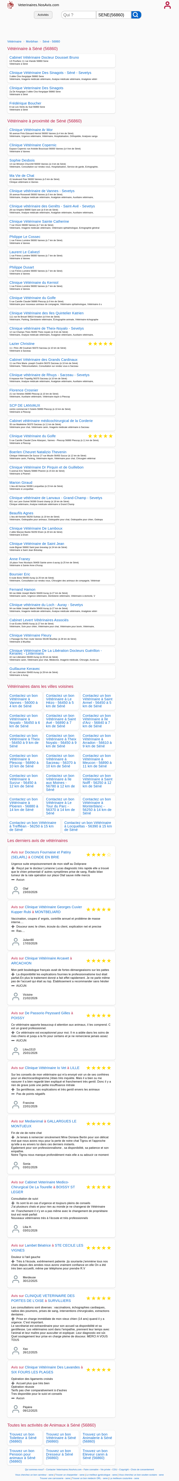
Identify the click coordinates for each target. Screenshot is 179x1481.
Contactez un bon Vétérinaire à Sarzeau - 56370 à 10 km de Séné (61, 761)
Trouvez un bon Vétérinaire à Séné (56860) (61, 1437)
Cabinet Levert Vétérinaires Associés (39, 620)
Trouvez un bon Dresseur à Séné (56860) (59, 1454)
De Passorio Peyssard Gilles (47, 1013)
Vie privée (105, 1469)
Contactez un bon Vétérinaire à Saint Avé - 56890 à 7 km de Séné (61, 721)
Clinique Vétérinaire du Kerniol (33, 282)
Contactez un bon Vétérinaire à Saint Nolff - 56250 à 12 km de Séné (98, 781)
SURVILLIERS (59, 1301)
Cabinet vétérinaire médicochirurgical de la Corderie (51, 420)
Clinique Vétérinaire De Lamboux (35, 528)
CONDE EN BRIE (45, 857)
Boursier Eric (19, 574)
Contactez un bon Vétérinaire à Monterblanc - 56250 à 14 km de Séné (97, 806)
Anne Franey (19, 559)
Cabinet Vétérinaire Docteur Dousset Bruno (44, 57)
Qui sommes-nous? (34, 1469)
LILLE (75, 1068)
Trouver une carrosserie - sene (55, 1478)
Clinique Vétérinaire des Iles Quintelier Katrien (46, 313)
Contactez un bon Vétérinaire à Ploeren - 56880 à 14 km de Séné (23, 804)
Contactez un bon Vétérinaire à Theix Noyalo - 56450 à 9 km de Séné (61, 741)
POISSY (17, 1018)
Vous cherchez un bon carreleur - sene (34, 1475)
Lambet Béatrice (38, 1245)
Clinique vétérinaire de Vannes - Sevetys (42, 190)
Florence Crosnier (23, 390)
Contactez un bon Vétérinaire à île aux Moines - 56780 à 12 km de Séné (60, 783)
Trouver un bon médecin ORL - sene (90, 1478)
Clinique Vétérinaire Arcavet (47, 958)
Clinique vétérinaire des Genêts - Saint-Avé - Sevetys (52, 206)
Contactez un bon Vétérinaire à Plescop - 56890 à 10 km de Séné (24, 761)
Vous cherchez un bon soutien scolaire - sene (141, 1475)
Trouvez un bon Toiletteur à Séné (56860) (23, 1437)
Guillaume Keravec (24, 668)
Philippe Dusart (21, 267)
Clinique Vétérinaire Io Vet (45, 1068)
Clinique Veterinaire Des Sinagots (36, 88)
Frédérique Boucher (25, 103)
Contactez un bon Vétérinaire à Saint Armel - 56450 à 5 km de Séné (98, 701)
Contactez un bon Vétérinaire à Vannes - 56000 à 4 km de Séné (23, 701)
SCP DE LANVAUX (24, 405)
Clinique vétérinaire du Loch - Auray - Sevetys (46, 604)
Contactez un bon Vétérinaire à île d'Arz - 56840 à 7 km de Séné (97, 721)
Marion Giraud (20, 482)
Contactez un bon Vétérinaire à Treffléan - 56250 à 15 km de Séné (32, 826)
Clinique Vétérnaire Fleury (30, 635)
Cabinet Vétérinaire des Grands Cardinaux (43, 359)
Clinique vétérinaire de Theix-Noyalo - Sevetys (46, 328)
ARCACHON (21, 963)
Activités (43, 14)
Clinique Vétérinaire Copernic (32, 145)
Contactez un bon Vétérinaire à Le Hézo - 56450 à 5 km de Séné (60, 701)
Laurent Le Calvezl (24, 252)
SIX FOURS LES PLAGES (32, 1372)
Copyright (124, 1469)
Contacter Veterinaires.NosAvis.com (64, 1469)
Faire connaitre (91, 1469)
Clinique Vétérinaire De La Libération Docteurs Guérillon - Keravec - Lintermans (55, 652)
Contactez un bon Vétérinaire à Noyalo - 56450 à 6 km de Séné (24, 721)
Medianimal (34, 1121)
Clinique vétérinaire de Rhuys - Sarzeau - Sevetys (49, 374)
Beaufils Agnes (21, 513)
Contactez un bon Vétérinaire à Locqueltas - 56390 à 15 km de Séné (88, 826)
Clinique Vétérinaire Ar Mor (31, 129)
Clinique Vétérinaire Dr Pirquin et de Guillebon (46, 467)
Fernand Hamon (22, 589)
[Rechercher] (136, 15)
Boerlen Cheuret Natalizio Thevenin (37, 452)
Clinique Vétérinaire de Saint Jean (36, 543)
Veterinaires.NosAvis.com (38, 5)
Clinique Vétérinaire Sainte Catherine (39, 221)
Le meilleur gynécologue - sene (101, 1475)
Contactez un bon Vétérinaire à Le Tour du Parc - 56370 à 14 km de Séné (60, 806)
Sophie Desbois (22, 160)
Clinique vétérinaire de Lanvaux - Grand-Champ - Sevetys (55, 497)
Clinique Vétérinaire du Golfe (32, 297)
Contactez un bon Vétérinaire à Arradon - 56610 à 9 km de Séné (97, 741)
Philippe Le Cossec (24, 236)
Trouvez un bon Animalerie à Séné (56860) (97, 1437)
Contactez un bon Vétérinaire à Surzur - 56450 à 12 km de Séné (23, 781)
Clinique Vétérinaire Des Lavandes (52, 1367)
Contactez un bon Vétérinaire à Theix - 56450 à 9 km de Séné (24, 741)
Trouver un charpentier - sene (69, 1475)
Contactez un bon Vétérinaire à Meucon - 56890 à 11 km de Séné (97, 761)
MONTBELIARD (48, 912)
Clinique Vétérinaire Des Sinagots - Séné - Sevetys (50, 72)
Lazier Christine (22, 344)
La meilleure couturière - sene (124, 1478)
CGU (114, 1469)
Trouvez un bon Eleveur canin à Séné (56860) (95, 1454)
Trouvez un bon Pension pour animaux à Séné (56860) (22, 1456)
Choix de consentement (142, 1469)
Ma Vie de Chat (21, 175)
